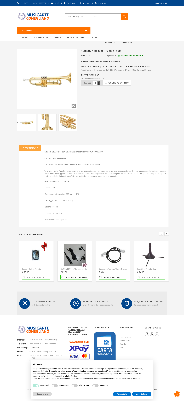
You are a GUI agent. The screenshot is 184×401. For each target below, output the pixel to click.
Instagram (102, 3)
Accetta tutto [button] (141, 394)
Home (57, 30)
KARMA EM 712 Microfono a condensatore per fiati (82, 266)
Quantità (87, 80)
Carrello (122, 341)
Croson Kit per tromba (31, 266)
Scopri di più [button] (42, 394)
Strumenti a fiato (33, 39)
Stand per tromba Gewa (147, 266)
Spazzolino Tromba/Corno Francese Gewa (116, 266)
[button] (150, 364)
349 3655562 (35, 344)
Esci (121, 344)
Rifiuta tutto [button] (122, 394)
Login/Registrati (160, 3)
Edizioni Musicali (107, 30)
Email (56, 3)
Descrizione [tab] (30, 144)
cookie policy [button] (132, 371)
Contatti (126, 30)
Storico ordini (124, 337)
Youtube (86, 3)
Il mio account (125, 334)
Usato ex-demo (73, 30)
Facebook (71, 3)
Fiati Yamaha (49, 39)
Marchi (89, 30)
